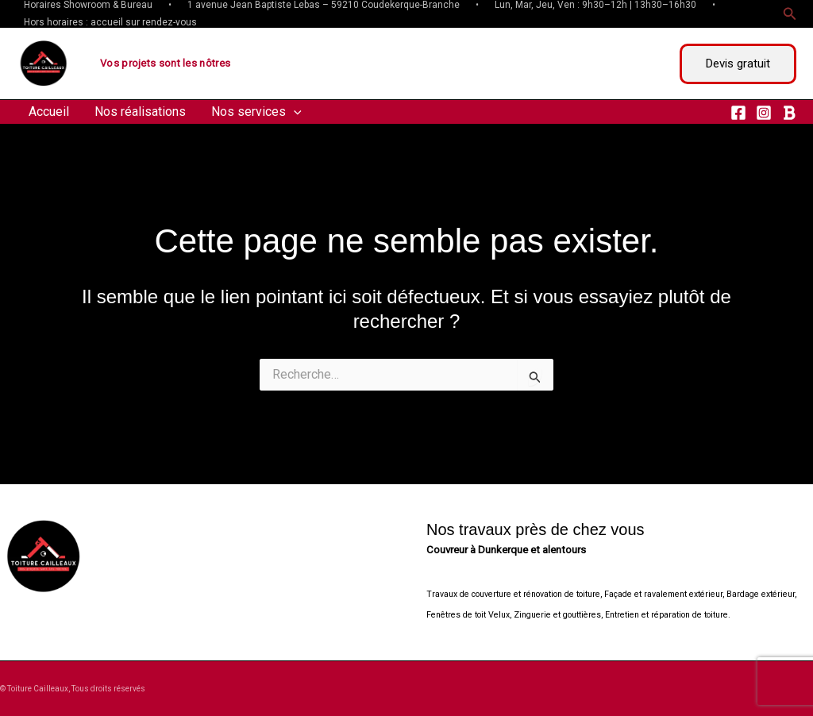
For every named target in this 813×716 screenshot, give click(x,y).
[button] (790, 14)
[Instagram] (764, 113)
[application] (294, 112)
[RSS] (789, 113)
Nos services (256, 112)
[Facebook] (738, 113)
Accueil (49, 111)
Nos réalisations (140, 111)
